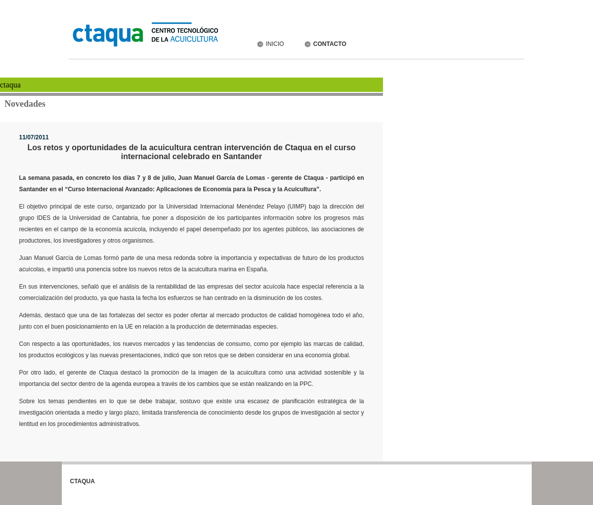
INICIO (270, 44)
